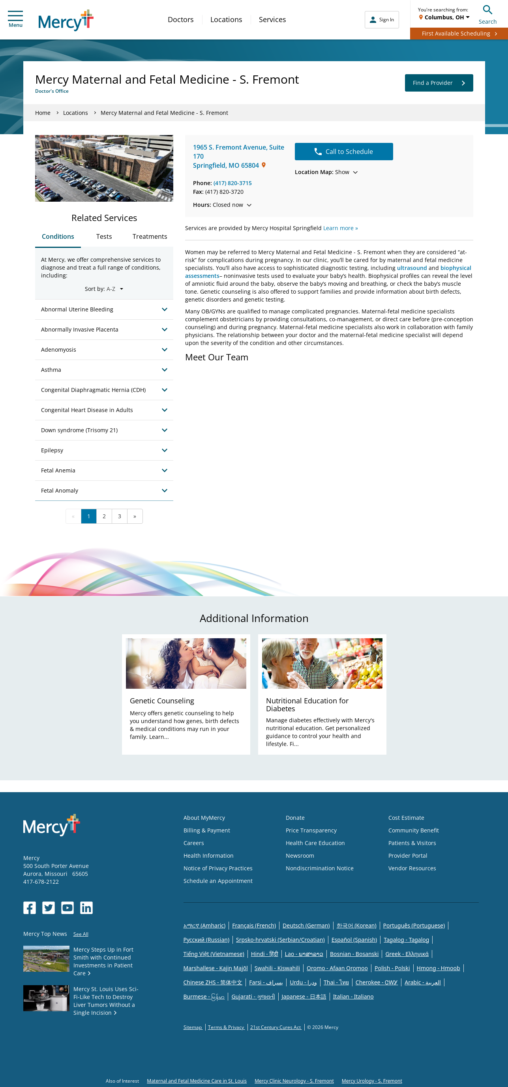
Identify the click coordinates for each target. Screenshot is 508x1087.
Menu (15, 19)
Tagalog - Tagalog (406, 939)
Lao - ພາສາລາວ (304, 954)
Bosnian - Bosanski (354, 954)
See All (80, 934)
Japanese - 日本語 (304, 996)
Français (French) (254, 925)
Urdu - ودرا (303, 982)
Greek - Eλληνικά (407, 954)
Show (326, 172)
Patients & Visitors (412, 843)
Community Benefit (413, 830)
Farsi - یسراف (266, 982)
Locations (226, 19)
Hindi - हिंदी (264, 954)
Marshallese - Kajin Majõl (216, 968)
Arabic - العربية (423, 982)
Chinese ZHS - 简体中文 (213, 982)
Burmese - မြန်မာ (204, 996)
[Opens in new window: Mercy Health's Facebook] (29, 907)
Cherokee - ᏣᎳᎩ (377, 982)
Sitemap (193, 1027)
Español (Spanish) (354, 939)
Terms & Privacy (226, 1027)
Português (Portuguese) (414, 925)
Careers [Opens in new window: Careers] (194, 843)
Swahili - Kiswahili (277, 968)
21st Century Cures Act (276, 1027)
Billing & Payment (207, 830)
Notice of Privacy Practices (218, 868)
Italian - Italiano (353, 996)
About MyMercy (204, 817)
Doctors (181, 19)
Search (488, 13)
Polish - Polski (392, 968)
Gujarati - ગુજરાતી (253, 996)
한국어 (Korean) (357, 925)
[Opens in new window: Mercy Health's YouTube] (67, 907)
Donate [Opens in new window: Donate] (295, 817)
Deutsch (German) (306, 925)
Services (272, 19)
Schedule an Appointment (218, 881)
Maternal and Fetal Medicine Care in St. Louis (197, 1081)
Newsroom (300, 855)
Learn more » (340, 228)
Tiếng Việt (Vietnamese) (214, 954)
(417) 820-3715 (233, 183)
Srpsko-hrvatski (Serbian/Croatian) (280, 939)
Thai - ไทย (336, 982)
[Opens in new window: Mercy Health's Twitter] (48, 907)
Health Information (209, 855)
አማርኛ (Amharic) (205, 925)
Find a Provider (439, 83)
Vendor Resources (412, 868)
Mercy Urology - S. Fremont (372, 1081)
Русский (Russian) (207, 939)
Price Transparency (311, 830)
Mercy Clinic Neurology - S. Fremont (294, 1081)
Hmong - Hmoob (438, 968)
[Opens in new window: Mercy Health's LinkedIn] (86, 907)
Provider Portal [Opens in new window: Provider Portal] (407, 855)
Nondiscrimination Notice (320, 868)
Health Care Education (315, 843)
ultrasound (413, 268)
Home (43, 112)
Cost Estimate (406, 817)
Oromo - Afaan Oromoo (337, 968)
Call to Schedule (344, 151)
